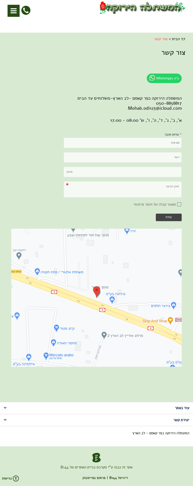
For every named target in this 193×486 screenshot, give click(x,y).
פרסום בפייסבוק (93, 477)
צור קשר (161, 39)
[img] (96, 298)
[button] (14, 11)
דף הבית (178, 39)
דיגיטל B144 (118, 477)
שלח (169, 217)
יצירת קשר (96, 419)
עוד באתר (96, 407)
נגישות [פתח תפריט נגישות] (10, 478)
